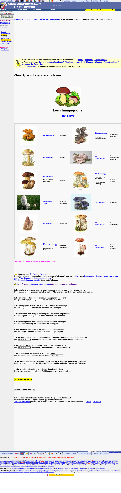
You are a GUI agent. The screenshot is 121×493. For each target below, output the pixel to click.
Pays (92, 463)
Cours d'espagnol (29, 468)
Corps (27, 461)
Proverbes (29, 464)
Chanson (72, 460)
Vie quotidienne (29, 466)
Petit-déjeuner (87, 62)
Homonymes (39, 462)
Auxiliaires (66, 460)
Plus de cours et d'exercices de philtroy (36, 278)
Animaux (43, 460)
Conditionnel (107, 460)
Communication (79, 460)
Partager (43, 274)
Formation (105, 461)
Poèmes (2, 464)
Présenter (47, 464)
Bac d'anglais (74, 468)
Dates (46, 461)
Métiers (28, 463)
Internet (57, 462)
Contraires (22, 461)
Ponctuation (107, 463)
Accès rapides (5, 33)
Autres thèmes (100, 60)
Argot (52, 460)
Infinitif (52, 462)
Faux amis (95, 461)
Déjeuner (98, 62)
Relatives (64, 464)
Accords (21, 460)
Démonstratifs (68, 461)
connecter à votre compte (39, 284)
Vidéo (22, 466)
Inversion (62, 462)
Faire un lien (5, 43)
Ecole (74, 461)
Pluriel (96, 463)
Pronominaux (8, 464)
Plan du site (5, 38)
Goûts (1, 462)
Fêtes (113, 461)
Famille (89, 461)
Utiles (52, 10)
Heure (33, 462)
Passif (84, 463)
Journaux (71, 462)
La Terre (34, 64)
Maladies (110, 462)
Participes (73, 463)
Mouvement (3, 463)
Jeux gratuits (4, 48)
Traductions (6, 466)
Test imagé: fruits (73, 62)
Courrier (38, 461)
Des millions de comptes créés (5, 22)
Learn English (90, 468)
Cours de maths (59, 468)
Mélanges (14, 463)
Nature (80, 60)
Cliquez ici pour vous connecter (7, 17)
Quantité (53, 464)
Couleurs (32, 461)
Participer (37, 10)
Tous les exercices (22, 402)
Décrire (62, 461)
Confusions (115, 460)
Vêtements (51, 466)
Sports (69, 464)
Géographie (28, 462)
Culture (67, 454)
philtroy (76, 276)
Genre (117, 461)
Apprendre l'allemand (23, 19)
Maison (98, 462)
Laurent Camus (20, 470)
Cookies (41, 472)
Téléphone (17, 466)
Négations (57, 463)
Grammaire (7, 462)
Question (59, 464)
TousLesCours (85, 454)
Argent (48, 460)
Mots (115, 462)
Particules (79, 463)
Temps (102, 464)
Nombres (41, 463)
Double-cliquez (30, 66)
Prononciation (22, 464)
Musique (9, 463)
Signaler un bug (6, 41)
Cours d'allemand (39, 468)
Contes (17, 461)
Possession (115, 463)
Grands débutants (15, 462)
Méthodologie (21, 463)
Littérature (87, 462)
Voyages (45, 466)
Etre (78, 461)
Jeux (74, 454)
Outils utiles (67, 468)
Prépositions (36, 464)
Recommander (6, 40)
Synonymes (97, 464)
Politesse (101, 463)
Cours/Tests (22, 10)
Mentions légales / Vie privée (31, 472)
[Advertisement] (67, 37)
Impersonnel (46, 462)
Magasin (93, 462)
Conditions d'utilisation (50, 470)
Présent (43, 464)
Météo (32, 463)
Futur (110, 461)
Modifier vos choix (49, 472)
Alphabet (37, 460)
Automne (26, 64)
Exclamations (83, 461)
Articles (56, 460)
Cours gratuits (7, 454)
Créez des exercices (100, 468)
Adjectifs (26, 460)
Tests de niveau (109, 464)
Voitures (40, 466)
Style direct (75, 464)
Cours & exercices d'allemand (46, 19)
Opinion (63, 463)
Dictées (57, 461)
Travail (12, 466)
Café (41, 64)
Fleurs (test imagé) (111, 62)
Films (100, 461)
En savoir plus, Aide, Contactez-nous (34, 470)
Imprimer (4, 35)
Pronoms (15, 464)
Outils (95, 454)
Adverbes (31, 460)
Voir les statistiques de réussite (27, 280)
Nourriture (89, 60)
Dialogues (51, 461)
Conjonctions (3, 461)
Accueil (3, 10)
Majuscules (104, 462)
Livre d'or (4, 37)
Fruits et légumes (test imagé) (51, 62)
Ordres (68, 463)
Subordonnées (89, 464)
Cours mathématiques (18, 468)
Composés (100, 460)
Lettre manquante (79, 462)
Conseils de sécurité (62, 470)
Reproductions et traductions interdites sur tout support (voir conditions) (88, 470)
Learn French (82, 468)
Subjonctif (81, 464)
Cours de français (49, 468)
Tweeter (36, 274)
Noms (46, 463)
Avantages (4, 27)
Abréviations (14, 460)
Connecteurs (11, 461)
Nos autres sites (5, 49)
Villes (35, 466)
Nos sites (104, 454)
